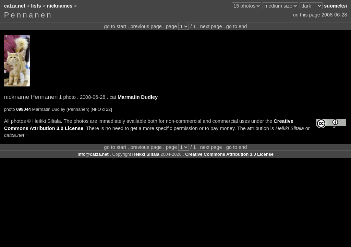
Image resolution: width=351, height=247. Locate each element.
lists (36, 6)
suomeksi (335, 6)
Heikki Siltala (145, 154)
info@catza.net (93, 154)
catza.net (14, 6)
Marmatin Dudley (138, 97)
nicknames (59, 6)
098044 (23, 109)
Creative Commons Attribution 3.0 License (229, 154)
